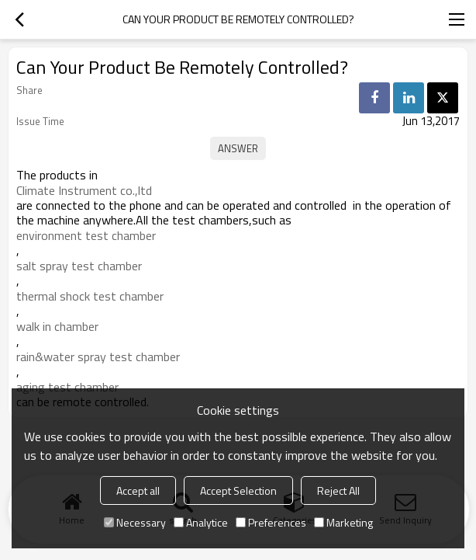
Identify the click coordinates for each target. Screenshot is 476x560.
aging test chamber (67, 387)
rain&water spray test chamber (98, 356)
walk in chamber (57, 326)
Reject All (338, 490)
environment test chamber (86, 235)
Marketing (343, 522)
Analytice (201, 522)
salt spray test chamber (79, 265)
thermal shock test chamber (90, 296)
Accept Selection (238, 490)
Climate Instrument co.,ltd (84, 190)
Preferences (271, 522)
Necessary (135, 522)
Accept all (138, 490)
